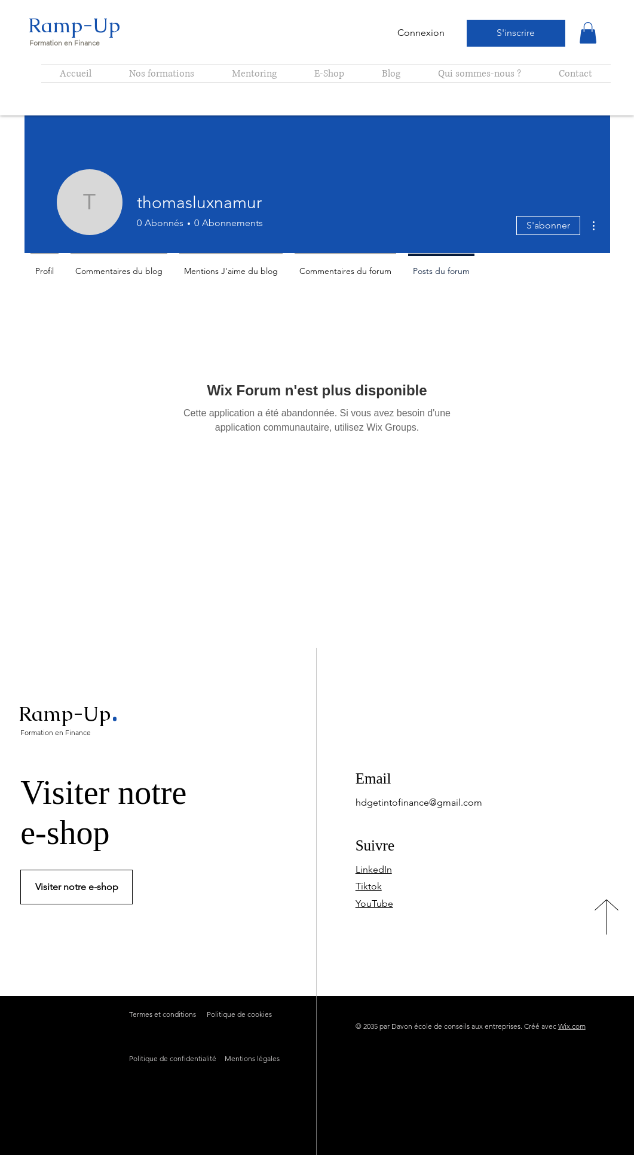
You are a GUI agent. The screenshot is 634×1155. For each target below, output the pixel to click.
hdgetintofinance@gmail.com (419, 802)
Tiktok (369, 886)
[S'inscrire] (516, 33)
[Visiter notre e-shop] (76, 887)
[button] (588, 33)
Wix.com (572, 1026)
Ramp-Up (74, 25)
